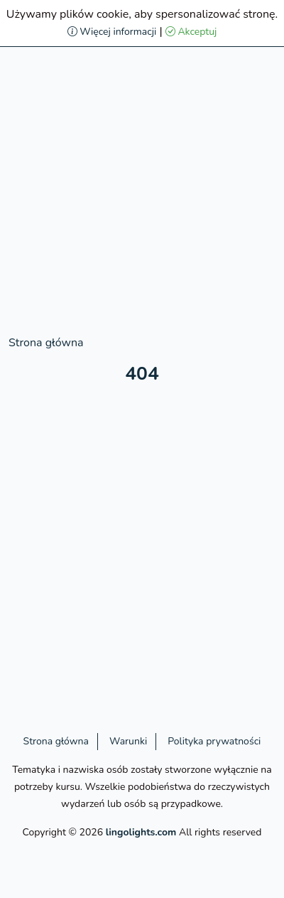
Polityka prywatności (214, 741)
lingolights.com (141, 832)
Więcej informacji (112, 31)
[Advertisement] (142, 192)
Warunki (128, 741)
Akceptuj (191, 31)
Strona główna (46, 343)
